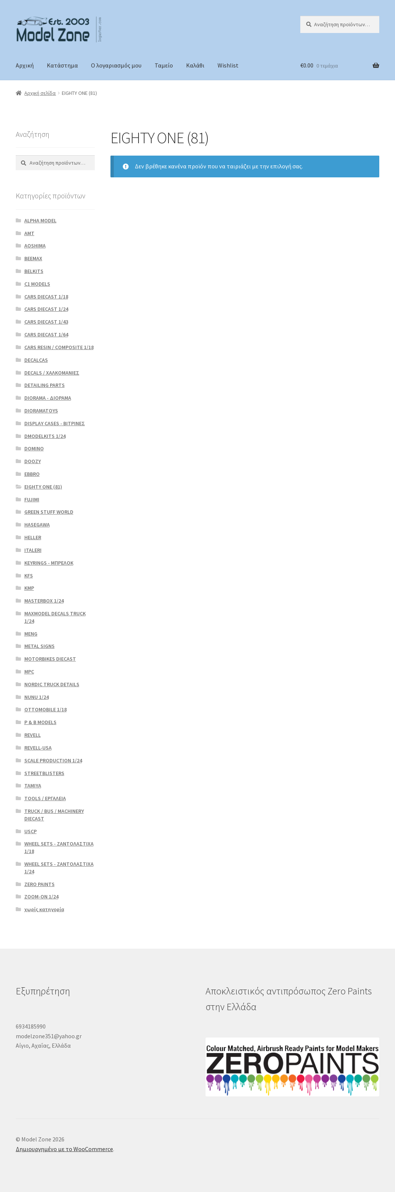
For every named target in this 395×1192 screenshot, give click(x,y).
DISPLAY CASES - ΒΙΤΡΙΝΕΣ (54, 423)
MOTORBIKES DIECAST (50, 658)
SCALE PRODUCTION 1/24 (53, 760)
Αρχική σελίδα (40, 93)
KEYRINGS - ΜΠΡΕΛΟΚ (48, 562)
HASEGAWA (37, 524)
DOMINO (34, 448)
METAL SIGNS (39, 646)
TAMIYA (32, 785)
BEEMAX (33, 258)
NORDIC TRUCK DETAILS (51, 684)
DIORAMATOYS (41, 410)
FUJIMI (31, 499)
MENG (30, 633)
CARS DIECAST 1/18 (46, 296)
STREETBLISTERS (44, 773)
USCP (30, 831)
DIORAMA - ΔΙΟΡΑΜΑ (47, 397)
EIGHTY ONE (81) (43, 486)
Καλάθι (195, 65)
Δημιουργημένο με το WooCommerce (64, 1149)
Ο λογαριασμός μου (116, 65)
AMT (29, 233)
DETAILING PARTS (44, 385)
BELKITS (33, 271)
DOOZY (32, 461)
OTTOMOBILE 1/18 (45, 709)
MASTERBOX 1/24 (44, 600)
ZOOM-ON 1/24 (41, 896)
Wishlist (228, 65)
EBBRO (32, 474)
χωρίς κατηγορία (44, 909)
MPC (29, 671)
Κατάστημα (62, 65)
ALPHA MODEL (40, 220)
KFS (28, 575)
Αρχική (25, 65)
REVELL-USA (38, 747)
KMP (29, 588)
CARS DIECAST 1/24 (46, 309)
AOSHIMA (35, 245)
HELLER (32, 537)
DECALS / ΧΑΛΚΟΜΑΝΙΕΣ (51, 372)
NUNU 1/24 (36, 697)
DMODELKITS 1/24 (45, 436)
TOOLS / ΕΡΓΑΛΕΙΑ (45, 798)
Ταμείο (164, 65)
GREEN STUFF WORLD (48, 511)
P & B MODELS (40, 722)
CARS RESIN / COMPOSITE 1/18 (59, 347)
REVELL (32, 735)
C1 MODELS (37, 283)
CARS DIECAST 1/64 (46, 334)
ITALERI (33, 550)
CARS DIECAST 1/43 (46, 321)
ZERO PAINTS (39, 884)
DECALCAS (36, 360)
